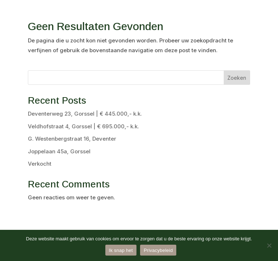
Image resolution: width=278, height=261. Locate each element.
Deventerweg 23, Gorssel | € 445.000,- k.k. (85, 113)
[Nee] (269, 245)
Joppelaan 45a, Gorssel (59, 151)
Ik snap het (121, 250)
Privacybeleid (158, 250)
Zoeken (236, 78)
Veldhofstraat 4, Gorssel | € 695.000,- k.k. (83, 126)
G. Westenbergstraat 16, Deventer (72, 138)
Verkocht (39, 163)
